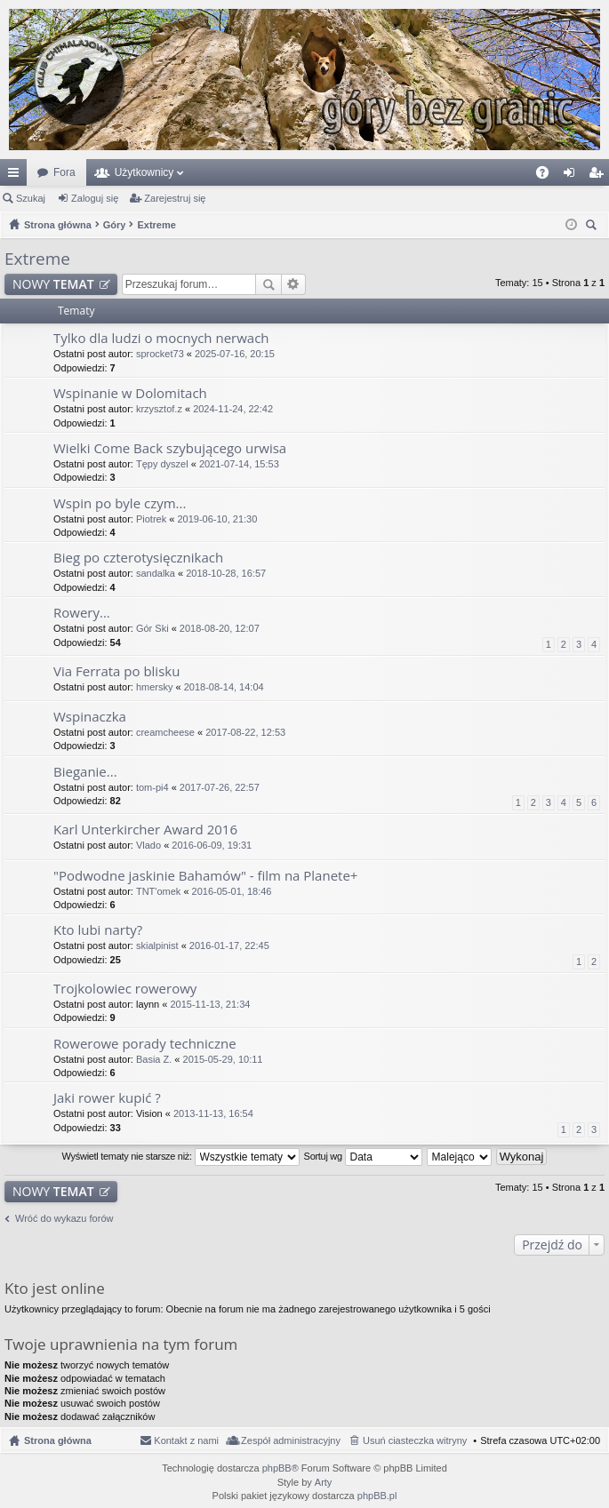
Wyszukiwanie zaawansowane (294, 284)
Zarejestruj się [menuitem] (599, 176)
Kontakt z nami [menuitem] (186, 1440)
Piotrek (151, 519)
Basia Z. (154, 1059)
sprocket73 (160, 353)
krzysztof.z (159, 408)
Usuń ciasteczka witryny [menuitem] (415, 1440)
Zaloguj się (94, 198)
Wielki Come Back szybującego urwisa (169, 448)
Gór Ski (152, 628)
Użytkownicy (144, 172)
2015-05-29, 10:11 (223, 1059)
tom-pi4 (152, 787)
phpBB (277, 1468)
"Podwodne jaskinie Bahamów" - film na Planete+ (205, 875)
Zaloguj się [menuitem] (573, 176)
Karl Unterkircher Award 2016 (145, 829)
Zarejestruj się (174, 198)
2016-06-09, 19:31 (212, 845)
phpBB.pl (377, 1495)
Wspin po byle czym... (119, 503)
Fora (64, 172)
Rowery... (81, 612)
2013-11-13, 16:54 (213, 1113)
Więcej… (17, 176)
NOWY (53, 283)
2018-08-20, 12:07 (220, 628)
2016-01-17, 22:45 (229, 945)
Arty (324, 1482)
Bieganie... (85, 771)
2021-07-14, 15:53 (239, 464)
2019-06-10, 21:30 (217, 519)
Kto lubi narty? (97, 930)
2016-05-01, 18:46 (232, 891)
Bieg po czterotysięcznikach (138, 557)
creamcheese (165, 732)
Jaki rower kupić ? (107, 1097)
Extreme (37, 258)
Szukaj (30, 198)
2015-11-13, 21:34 (210, 1004)
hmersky (154, 687)
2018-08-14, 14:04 (224, 687)
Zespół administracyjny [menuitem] (291, 1440)
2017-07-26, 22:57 (220, 787)
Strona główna (58, 1440)
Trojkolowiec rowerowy (124, 988)
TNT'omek (158, 891)
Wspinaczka (89, 716)
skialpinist (157, 945)
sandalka (155, 573)
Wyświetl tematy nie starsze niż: (181, 1157)
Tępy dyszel (162, 464)
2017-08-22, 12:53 (245, 732)
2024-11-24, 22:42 (233, 408)
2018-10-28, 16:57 (226, 573)
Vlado (148, 845)
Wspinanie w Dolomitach (130, 393)
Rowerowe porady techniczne (144, 1043)
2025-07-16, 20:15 (235, 353)
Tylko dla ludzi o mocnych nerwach (161, 338)
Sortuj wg (363, 1157)
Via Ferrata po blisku (116, 671)
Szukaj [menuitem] (593, 227)
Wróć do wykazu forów (64, 1218)
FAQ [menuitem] (548, 176)
